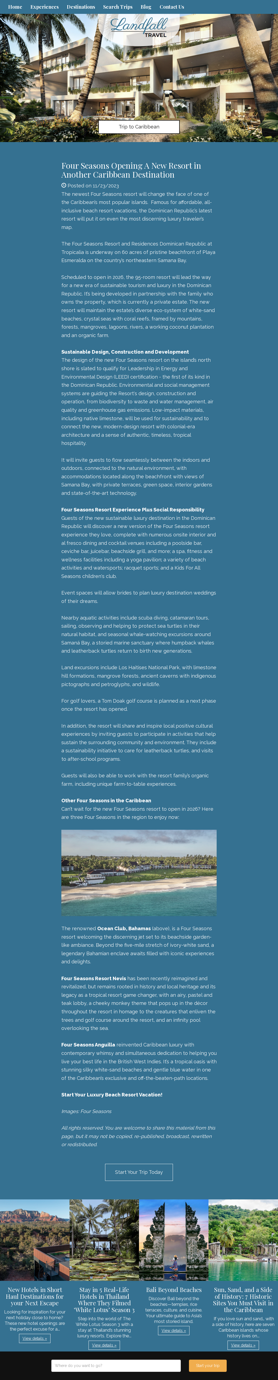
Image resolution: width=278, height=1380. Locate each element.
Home (15, 7)
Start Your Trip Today (139, 1172)
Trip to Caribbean (139, 127)
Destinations (81, 7)
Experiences (44, 7)
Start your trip (208, 1365)
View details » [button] (35, 1338)
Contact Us (172, 7)
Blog (146, 7)
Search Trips (117, 7)
